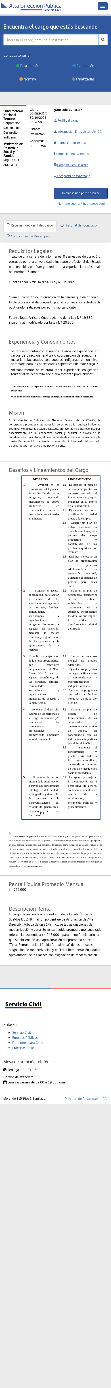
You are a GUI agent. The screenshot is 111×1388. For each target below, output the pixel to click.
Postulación (27, 65)
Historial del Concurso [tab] (79, 225)
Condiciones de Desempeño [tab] (29, 236)
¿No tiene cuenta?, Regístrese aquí (81, 204)
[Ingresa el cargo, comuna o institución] (50, 39)
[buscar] (103, 39)
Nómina (27, 79)
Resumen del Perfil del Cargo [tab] (30, 225)
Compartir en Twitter (70, 143)
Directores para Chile (27, 1043)
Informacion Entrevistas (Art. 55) (78, 132)
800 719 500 (30, 1070)
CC (105, 1099)
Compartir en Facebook (71, 154)
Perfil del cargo (66, 120)
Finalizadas (83, 79)
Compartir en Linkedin (71, 165)
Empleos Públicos (25, 1037)
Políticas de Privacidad (81, 1099)
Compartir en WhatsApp (72, 176)
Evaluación (83, 65)
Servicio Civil (21, 1032)
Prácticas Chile (23, 1048)
